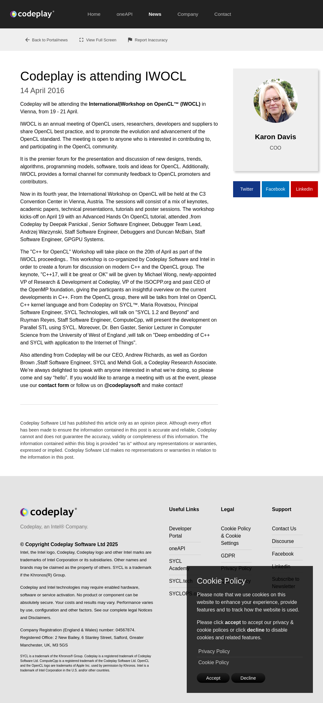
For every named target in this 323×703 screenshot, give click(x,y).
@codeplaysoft (122, 385)
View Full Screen (97, 40)
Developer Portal (180, 532)
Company (188, 14)
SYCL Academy (179, 565)
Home (94, 14)
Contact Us (285, 528)
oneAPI (124, 14)
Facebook (275, 189)
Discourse (284, 541)
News (155, 14)
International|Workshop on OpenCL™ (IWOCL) (145, 104)
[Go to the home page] (44, 14)
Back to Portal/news (46, 40)
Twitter (246, 189)
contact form (53, 385)
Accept (214, 677)
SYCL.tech (181, 582)
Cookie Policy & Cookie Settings (231, 540)
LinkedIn (304, 189)
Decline (252, 677)
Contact (222, 14)
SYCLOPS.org (185, 595)
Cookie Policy (213, 661)
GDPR (229, 564)
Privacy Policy (214, 650)
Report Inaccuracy (147, 40)
